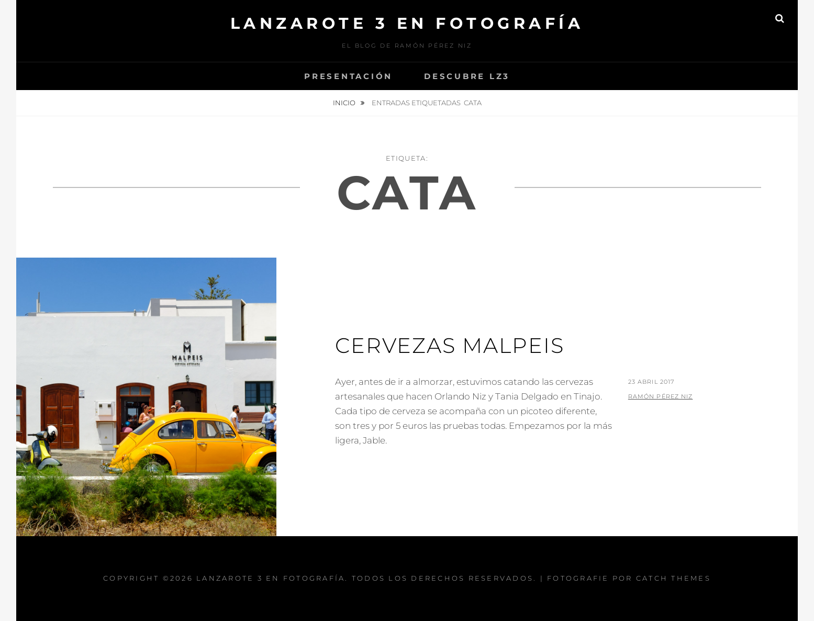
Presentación (348, 76)
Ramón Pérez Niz (660, 396)
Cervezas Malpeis (449, 345)
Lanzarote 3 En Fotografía (407, 23)
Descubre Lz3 (467, 76)
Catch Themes (673, 578)
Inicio (345, 102)
